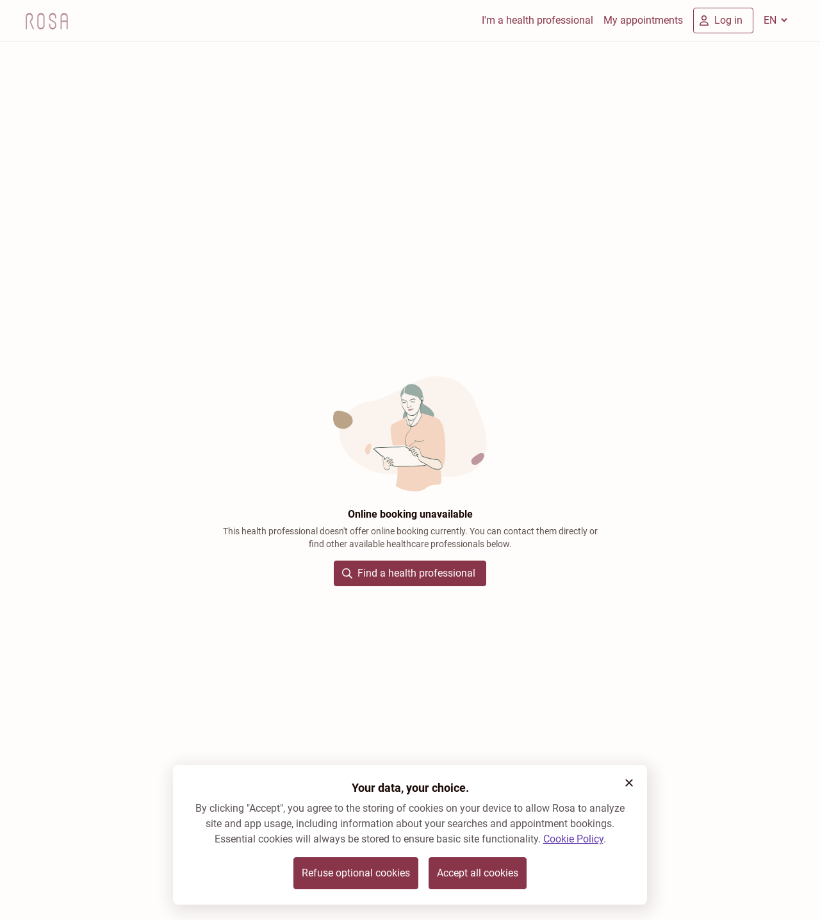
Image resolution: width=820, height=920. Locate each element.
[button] (629, 783)
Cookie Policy (573, 839)
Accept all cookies (477, 873)
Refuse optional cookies (356, 873)
